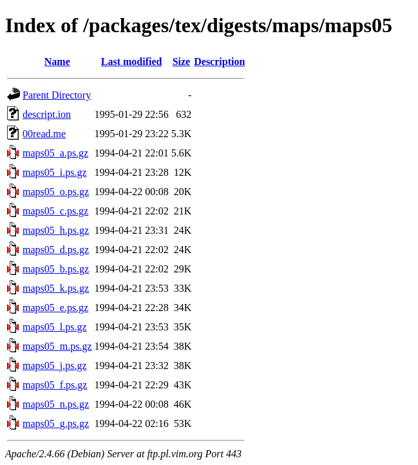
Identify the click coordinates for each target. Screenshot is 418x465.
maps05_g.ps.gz (56, 423)
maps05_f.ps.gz (55, 384)
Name (57, 61)
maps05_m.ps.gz (57, 346)
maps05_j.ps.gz (55, 365)
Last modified (131, 61)
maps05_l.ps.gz (55, 326)
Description (219, 61)
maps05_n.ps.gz (56, 404)
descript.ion (47, 114)
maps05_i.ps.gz (55, 172)
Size (182, 61)
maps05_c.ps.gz (55, 210)
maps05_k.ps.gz (56, 288)
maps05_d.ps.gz (56, 249)
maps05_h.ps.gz (56, 230)
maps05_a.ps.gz (55, 152)
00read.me (44, 133)
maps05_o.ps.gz (56, 191)
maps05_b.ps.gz (56, 268)
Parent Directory (57, 95)
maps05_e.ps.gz (55, 307)
